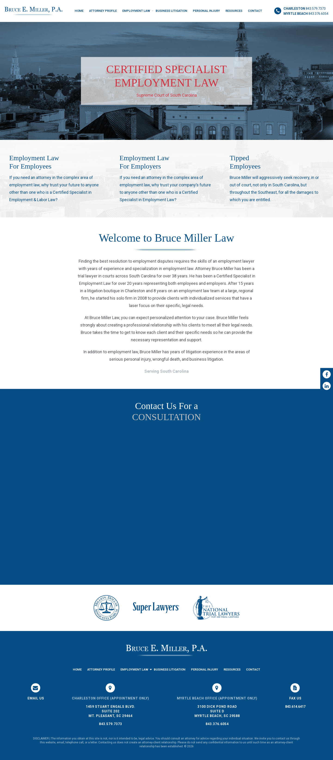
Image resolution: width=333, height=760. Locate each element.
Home (79, 10)
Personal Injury (206, 10)
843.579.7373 (110, 724)
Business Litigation (171, 10)
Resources (233, 10)
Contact (255, 10)
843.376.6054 (217, 724)
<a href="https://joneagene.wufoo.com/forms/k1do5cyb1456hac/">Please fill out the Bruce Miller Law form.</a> (166, 499)
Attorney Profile (103, 10)
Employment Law (136, 10)
